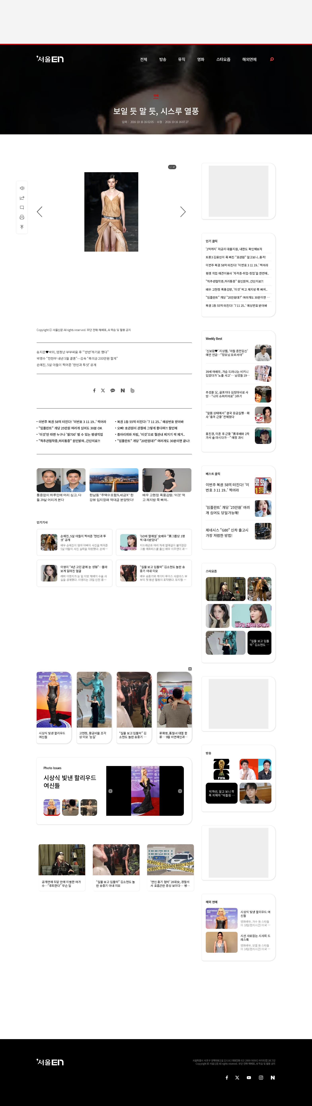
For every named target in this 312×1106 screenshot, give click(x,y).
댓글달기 (22, 207)
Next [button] (180, 791)
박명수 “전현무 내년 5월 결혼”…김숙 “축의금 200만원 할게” (77, 358)
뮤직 (181, 59)
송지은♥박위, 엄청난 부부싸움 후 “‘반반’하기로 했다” (73, 352)
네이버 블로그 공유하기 (122, 390)
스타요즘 (223, 59)
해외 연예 (211, 902)
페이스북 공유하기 (94, 390)
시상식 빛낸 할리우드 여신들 (70, 781)
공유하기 (22, 197)
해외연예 (249, 59)
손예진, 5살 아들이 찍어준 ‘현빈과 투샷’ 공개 (66, 364)
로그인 (272, 1060)
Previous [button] (110, 791)
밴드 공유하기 (132, 390)
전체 (143, 59)
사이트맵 (262, 1060)
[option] (111, 212)
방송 (162, 59)
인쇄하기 (22, 217)
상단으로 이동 (22, 227)
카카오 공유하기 (112, 390)
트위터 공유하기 (103, 390)
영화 (200, 59)
